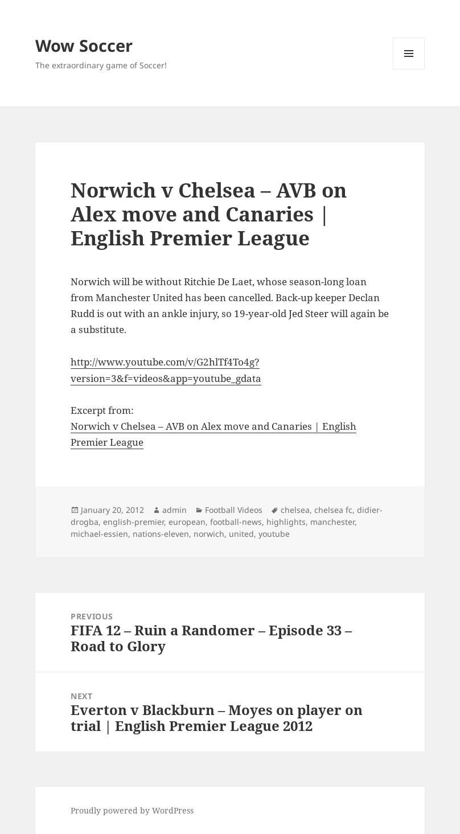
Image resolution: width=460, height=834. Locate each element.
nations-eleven (161, 533)
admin (174, 509)
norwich (209, 533)
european (187, 521)
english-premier (133, 521)
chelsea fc (333, 509)
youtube (274, 533)
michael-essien (99, 533)
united (241, 533)
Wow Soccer (84, 45)
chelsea (295, 509)
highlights (286, 521)
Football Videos (233, 509)
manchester (332, 521)
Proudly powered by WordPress (132, 810)
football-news (236, 521)
